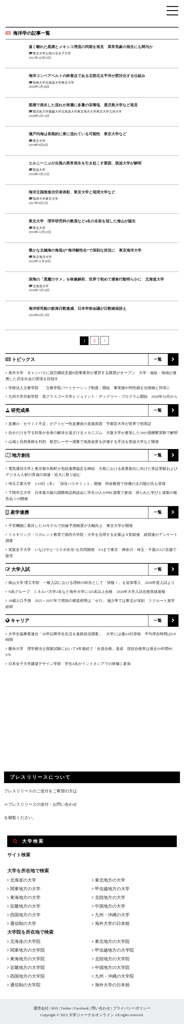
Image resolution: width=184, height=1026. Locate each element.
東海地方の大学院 (27, 961)
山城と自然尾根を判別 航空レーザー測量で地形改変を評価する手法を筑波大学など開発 (83, 443)
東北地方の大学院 (112, 943)
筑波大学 (39, 170)
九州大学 (115, 112)
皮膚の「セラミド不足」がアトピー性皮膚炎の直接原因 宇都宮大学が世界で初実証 (79, 426)
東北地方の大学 (110, 882)
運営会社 (41, 1010)
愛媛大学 (55, 112)
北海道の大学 (23, 882)
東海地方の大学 (25, 899)
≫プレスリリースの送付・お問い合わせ (40, 806)
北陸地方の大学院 (112, 961)
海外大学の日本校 (112, 925)
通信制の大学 (23, 925)
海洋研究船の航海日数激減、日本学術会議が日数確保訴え (89, 310)
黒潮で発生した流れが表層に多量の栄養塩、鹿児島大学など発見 (96, 105)
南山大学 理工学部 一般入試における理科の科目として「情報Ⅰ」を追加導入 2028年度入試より (91, 584)
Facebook (81, 1010)
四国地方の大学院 (27, 978)
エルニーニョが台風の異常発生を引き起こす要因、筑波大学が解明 (98, 163)
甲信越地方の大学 (112, 890)
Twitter (65, 1010)
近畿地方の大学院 (27, 969)
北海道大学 (53, 83)
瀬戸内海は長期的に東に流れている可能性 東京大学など (89, 134)
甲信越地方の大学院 (114, 952)
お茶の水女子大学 (58, 60)
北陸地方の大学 (110, 899)
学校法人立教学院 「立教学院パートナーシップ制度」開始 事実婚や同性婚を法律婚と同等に (89, 390)
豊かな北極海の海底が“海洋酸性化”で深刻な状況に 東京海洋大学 (98, 250)
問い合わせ (100, 1010)
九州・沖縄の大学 (112, 917)
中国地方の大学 (110, 908)
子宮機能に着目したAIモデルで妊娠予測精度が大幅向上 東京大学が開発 (70, 528)
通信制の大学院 (25, 987)
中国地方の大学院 (112, 969)
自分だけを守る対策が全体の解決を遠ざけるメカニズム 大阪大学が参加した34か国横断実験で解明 (93, 435)
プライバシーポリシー (131, 1010)
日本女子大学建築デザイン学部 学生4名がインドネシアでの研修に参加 (69, 666)
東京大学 (39, 60)
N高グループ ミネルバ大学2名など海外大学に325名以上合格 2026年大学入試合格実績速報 (86, 593)
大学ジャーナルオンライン (91, 1017)
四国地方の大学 (25, 917)
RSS (54, 1010)
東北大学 (39, 228)
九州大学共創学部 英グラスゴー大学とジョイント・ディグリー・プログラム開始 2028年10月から (93, 398)
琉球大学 (39, 199)
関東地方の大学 (25, 890)
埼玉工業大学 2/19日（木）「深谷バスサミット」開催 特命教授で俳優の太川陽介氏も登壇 (86, 485)
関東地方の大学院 (27, 952)
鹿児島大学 (41, 112)
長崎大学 (39, 83)
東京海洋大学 (86, 112)
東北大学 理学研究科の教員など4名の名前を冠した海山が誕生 (95, 221)
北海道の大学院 (25, 943)
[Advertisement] (47, 726)
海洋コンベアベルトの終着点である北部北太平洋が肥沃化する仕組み (100, 76)
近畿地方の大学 (25, 908)
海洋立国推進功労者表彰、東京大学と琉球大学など (82, 192)
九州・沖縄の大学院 (114, 978)
